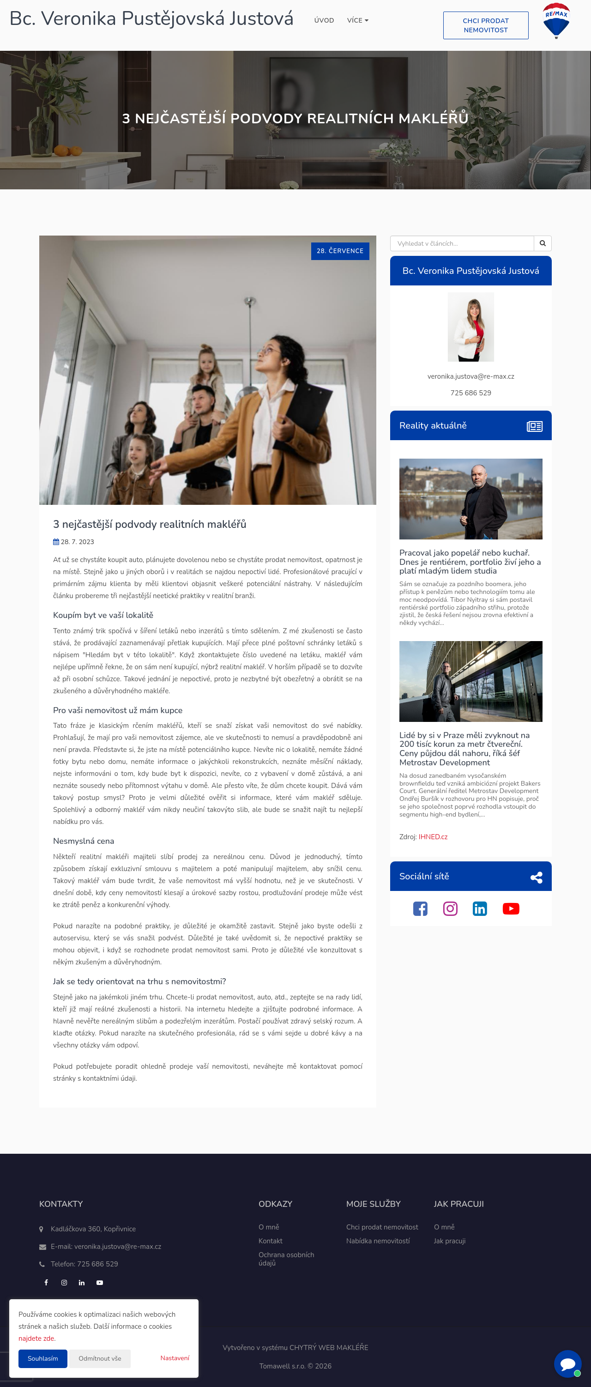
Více (357, 20)
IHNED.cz (433, 837)
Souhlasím (43, 1358)
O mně (269, 1227)
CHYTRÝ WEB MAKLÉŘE (328, 1347)
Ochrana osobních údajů (286, 1259)
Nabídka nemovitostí (378, 1241)
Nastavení (175, 1358)
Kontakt (271, 1241)
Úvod (324, 20)
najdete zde (36, 1338)
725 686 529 (97, 1264)
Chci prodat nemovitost (486, 26)
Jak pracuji (450, 1241)
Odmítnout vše (99, 1358)
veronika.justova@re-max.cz (117, 1246)
